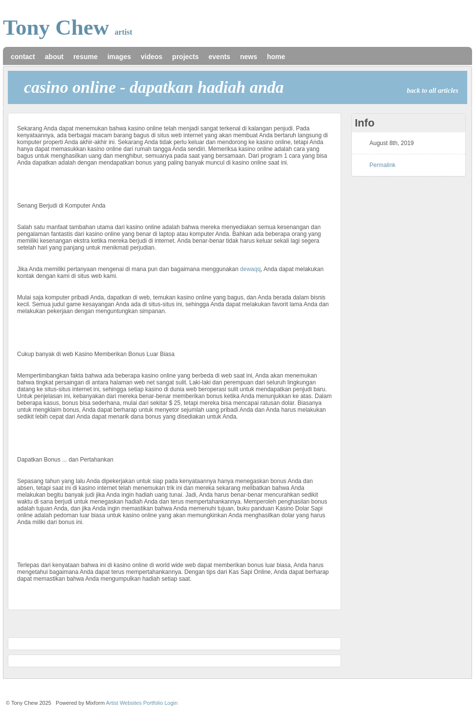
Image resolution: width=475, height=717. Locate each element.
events (219, 57)
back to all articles (432, 90)
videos (151, 57)
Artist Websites (124, 703)
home (276, 57)
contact (23, 57)
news (248, 57)
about (54, 57)
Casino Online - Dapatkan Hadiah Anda (154, 87)
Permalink (382, 165)
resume (85, 57)
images (119, 57)
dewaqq (250, 269)
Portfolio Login (160, 703)
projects (185, 57)
